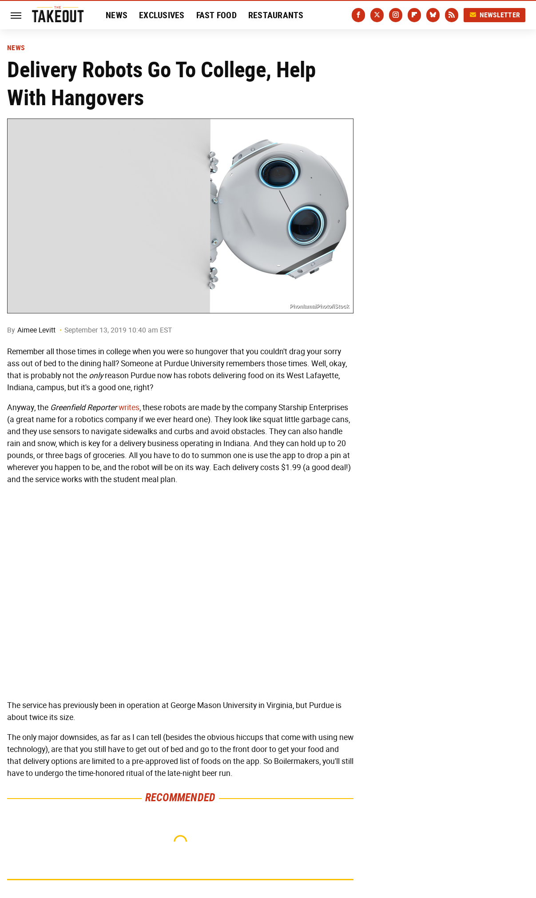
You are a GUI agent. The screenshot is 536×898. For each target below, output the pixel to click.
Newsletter (494, 15)
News (116, 15)
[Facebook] (358, 15)
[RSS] (451, 15)
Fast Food (216, 15)
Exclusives (162, 15)
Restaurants (276, 15)
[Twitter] (377, 15)
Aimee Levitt (36, 330)
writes (129, 407)
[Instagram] (395, 15)
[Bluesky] (433, 15)
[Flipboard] (414, 15)
